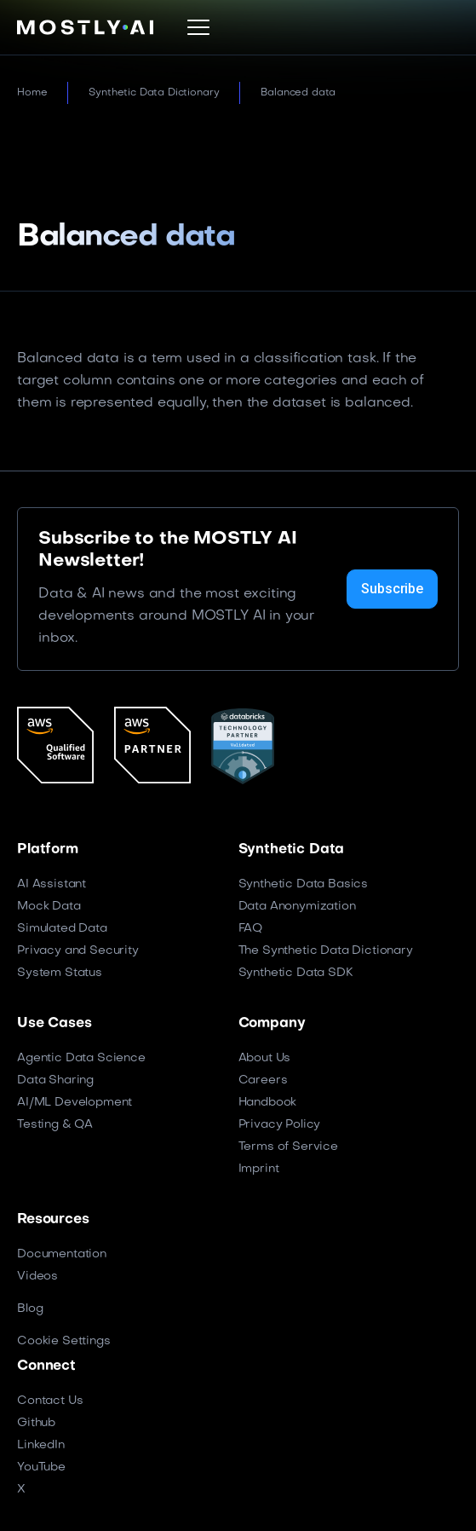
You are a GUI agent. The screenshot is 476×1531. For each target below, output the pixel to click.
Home (32, 93)
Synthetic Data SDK (295, 973)
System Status (59, 973)
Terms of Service (288, 1147)
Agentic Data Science (81, 1058)
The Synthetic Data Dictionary (325, 950)
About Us (264, 1058)
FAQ (250, 928)
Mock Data (49, 906)
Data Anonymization (297, 906)
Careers (263, 1080)
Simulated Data (62, 928)
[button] (198, 27)
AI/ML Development (74, 1102)
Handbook (267, 1102)
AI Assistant (51, 884)
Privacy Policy (279, 1124)
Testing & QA (55, 1124)
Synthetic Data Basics (303, 884)
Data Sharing (55, 1080)
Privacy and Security (78, 950)
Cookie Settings (64, 1341)
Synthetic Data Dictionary (154, 93)
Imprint (258, 1169)
